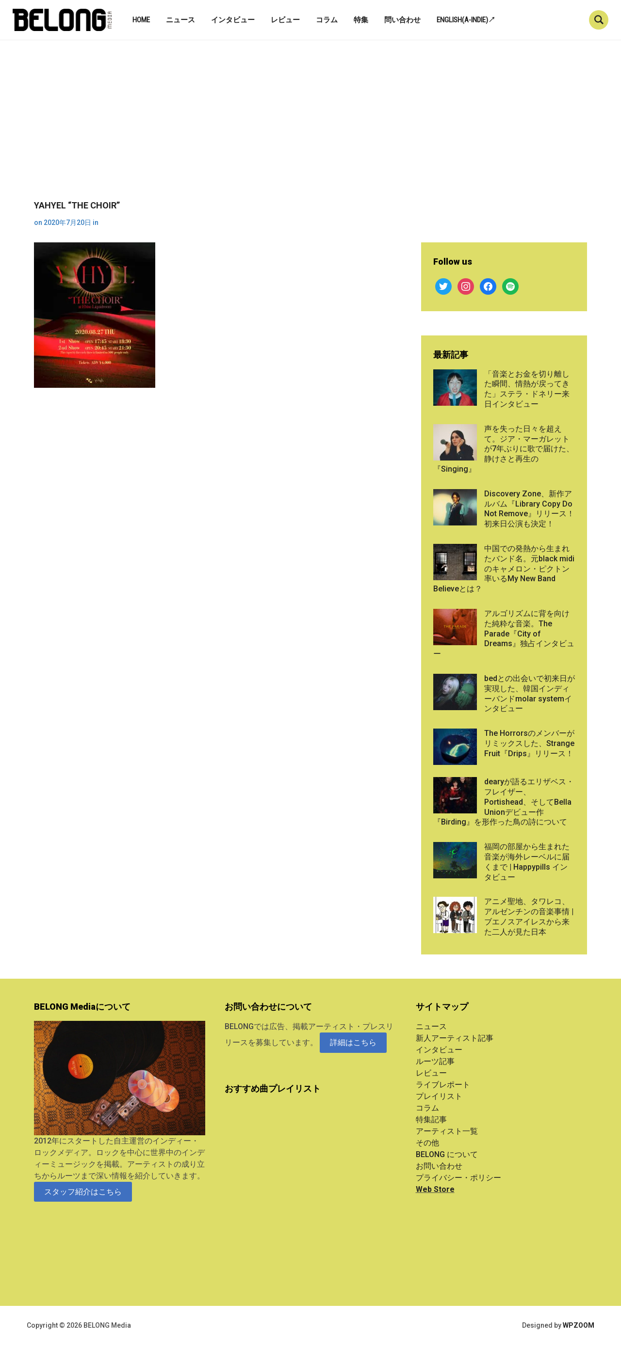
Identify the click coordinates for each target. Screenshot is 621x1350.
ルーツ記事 (435, 1061)
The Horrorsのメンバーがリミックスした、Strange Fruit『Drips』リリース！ (529, 743)
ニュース (180, 20)
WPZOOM (578, 1325)
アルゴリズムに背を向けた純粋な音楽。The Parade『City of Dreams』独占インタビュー (503, 633)
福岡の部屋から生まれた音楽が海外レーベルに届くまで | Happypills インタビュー (527, 861)
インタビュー (233, 20)
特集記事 (431, 1119)
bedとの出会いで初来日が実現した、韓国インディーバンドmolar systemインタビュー (529, 693)
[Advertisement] (310, 127)
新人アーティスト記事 (454, 1038)
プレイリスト (439, 1096)
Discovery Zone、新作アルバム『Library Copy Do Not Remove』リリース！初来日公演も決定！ (529, 508)
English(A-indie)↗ (466, 20)
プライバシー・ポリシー (458, 1177)
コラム (327, 20)
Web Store (435, 1189)
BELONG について (447, 1154)
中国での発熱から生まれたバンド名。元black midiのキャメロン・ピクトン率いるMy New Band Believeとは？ (503, 568)
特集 (361, 20)
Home (141, 20)
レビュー (285, 20)
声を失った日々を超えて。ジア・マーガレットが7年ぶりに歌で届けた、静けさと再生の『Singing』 (503, 449)
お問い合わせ (439, 1166)
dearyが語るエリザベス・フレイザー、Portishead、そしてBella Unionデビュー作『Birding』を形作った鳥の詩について (503, 801)
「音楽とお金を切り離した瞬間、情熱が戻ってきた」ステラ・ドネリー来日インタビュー (527, 389)
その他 (427, 1142)
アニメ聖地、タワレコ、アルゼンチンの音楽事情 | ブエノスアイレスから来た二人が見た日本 (528, 916)
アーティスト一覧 (447, 1131)
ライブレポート (443, 1084)
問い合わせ (402, 20)
